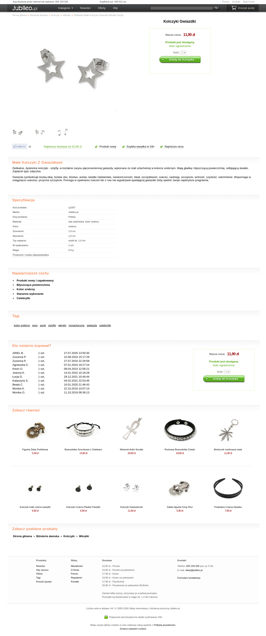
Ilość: (176, 52)
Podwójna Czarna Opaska (228, 507)
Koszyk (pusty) (44, 581)
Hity (115, 8)
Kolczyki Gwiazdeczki (131, 507)
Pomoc (225, 1)
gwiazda (92, 325)
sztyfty (52, 325)
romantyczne (76, 325)
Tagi (38, 577)
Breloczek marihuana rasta (228, 449)
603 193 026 (192, 566)
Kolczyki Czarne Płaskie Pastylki (83, 507)
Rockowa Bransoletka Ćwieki (180, 449)
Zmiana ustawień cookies (133, 628)
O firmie (75, 570)
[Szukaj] (181, 8)
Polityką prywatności (164, 625)
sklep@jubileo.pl (194, 570)
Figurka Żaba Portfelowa (35, 449)
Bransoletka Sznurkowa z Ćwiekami (83, 449)
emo (35, 325)
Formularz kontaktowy (189, 578)
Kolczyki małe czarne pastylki (35, 507)
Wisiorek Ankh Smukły (131, 449)
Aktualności (77, 566)
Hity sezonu (42, 570)
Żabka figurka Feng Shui (179, 507)
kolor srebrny (22, 325)
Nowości (85, 8)
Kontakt (236, 1)
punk (43, 325)
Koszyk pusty (246, 8)
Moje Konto (249, 1)
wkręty (62, 325)
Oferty (101, 8)
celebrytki (105, 325)
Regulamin (76, 577)
